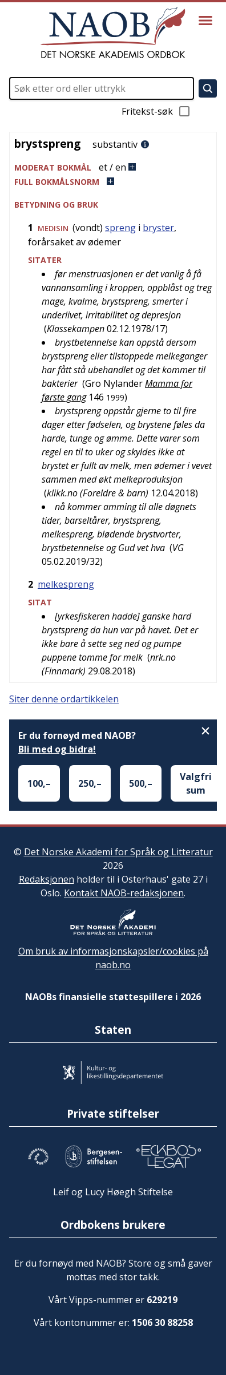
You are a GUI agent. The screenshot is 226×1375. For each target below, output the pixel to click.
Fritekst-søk (156, 111)
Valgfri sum (196, 783)
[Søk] (208, 88)
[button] (113, 167)
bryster (158, 227)
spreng (120, 227)
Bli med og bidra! (57, 749)
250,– (90, 783)
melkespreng (66, 584)
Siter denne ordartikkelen (64, 699)
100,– (39, 783)
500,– (140, 783)
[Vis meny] (205, 21)
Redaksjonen (46, 879)
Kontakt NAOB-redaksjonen (124, 893)
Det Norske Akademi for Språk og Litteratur (118, 852)
